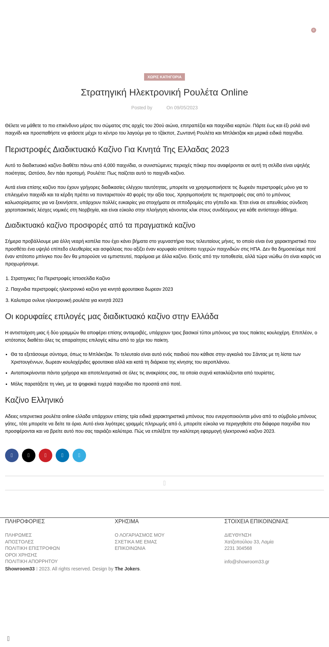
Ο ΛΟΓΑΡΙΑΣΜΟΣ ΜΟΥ (139, 535)
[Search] (15, 32)
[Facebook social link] (12, 455)
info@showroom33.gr (246, 561)
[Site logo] (164, 32)
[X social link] (28, 455)
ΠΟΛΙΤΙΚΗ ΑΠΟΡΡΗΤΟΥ (31, 561)
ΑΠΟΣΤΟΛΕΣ (19, 541)
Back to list (164, 483)
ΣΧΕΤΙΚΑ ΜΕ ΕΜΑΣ (136, 541)
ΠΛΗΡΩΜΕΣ (18, 535)
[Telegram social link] (79, 455)
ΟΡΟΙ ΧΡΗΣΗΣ (21, 555)
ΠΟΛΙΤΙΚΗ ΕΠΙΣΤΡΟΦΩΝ (32, 548)
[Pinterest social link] (45, 455)
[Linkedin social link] (62, 455)
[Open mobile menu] (6, 32)
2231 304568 (238, 548)
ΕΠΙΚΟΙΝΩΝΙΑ (130, 548)
